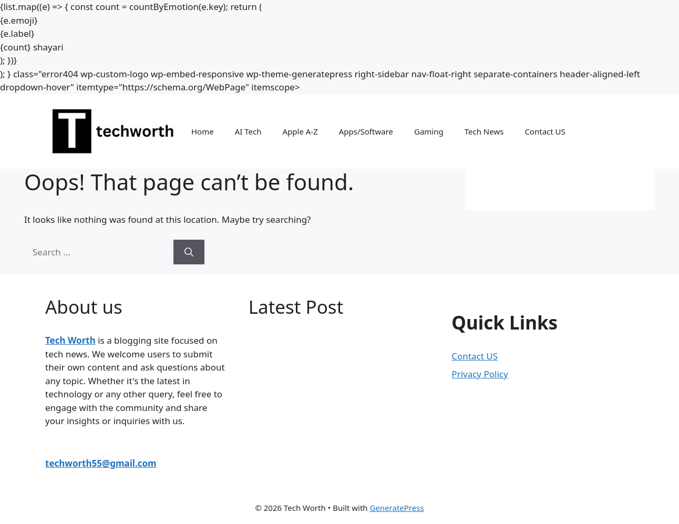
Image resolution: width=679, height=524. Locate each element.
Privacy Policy (479, 374)
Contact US (544, 131)
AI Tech (248, 131)
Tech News (484, 131)
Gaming (429, 131)
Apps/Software (366, 131)
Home (202, 131)
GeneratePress (396, 507)
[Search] (188, 252)
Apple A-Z (299, 131)
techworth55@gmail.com (101, 463)
